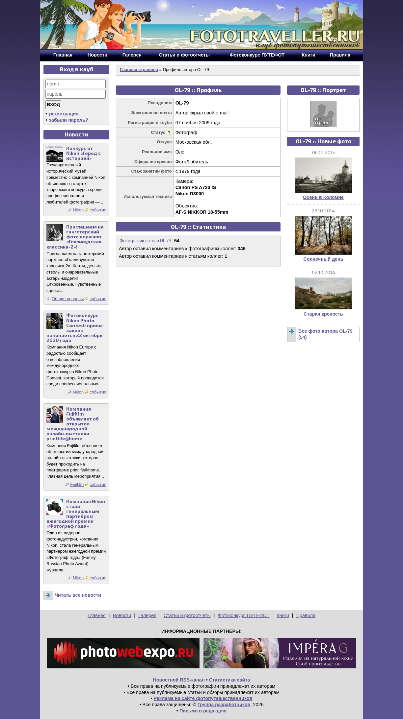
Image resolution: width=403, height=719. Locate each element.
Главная (97, 615)
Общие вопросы (68, 298)
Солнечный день (323, 259)
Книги (283, 615)
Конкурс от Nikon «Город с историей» (83, 153)
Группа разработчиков (224, 704)
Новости (122, 615)
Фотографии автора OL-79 (145, 241)
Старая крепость (323, 314)
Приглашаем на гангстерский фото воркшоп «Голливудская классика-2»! (75, 236)
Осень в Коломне (323, 197)
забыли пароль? (68, 120)
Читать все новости (78, 595)
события (98, 209)
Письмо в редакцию (203, 710)
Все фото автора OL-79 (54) (325, 334)
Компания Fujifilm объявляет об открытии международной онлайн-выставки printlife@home (72, 424)
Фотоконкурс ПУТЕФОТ (244, 615)
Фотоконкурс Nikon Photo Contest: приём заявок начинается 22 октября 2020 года (74, 327)
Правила (305, 615)
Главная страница (139, 69)
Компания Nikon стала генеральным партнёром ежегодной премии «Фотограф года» (75, 513)
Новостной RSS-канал (179, 680)
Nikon (78, 209)
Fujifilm (77, 484)
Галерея (147, 615)
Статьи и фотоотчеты (187, 615)
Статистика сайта (229, 680)
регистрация (64, 113)
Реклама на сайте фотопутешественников (203, 698)
